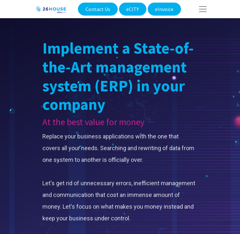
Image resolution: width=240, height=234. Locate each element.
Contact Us (97, 9)
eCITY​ (132, 9)
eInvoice (164, 9)
